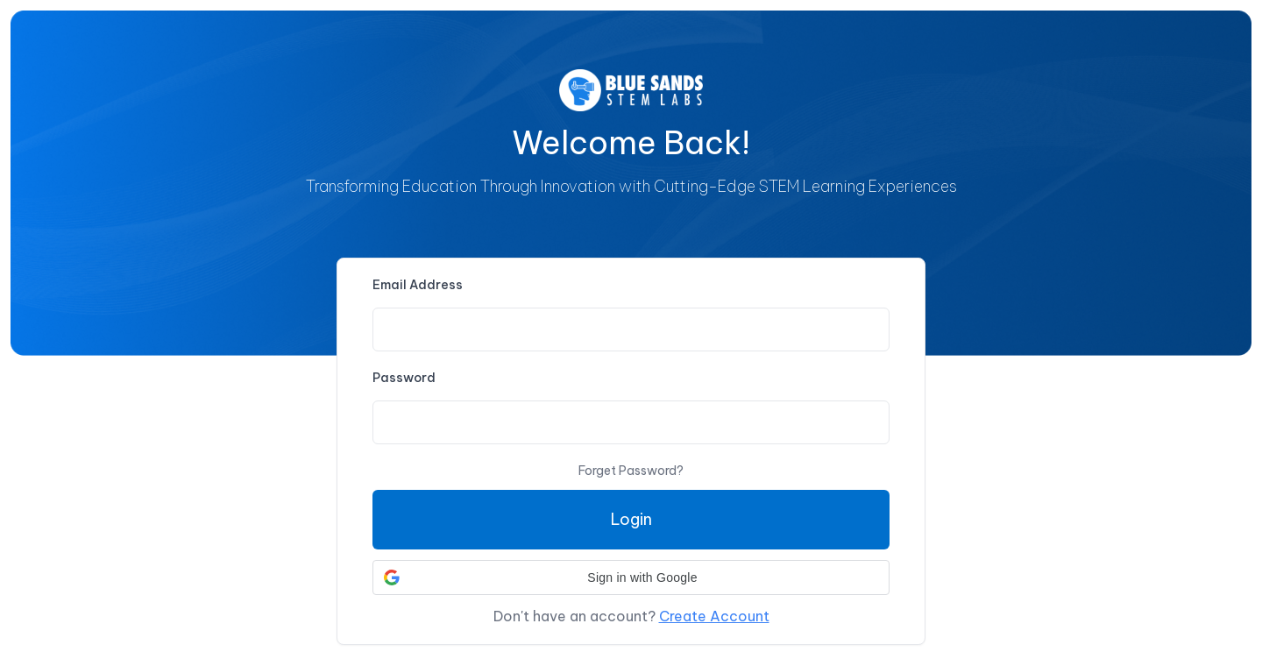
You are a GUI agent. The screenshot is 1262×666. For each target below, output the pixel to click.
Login (631, 519)
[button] (631, 577)
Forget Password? (631, 470)
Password (404, 378)
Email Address (417, 285)
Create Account (714, 616)
